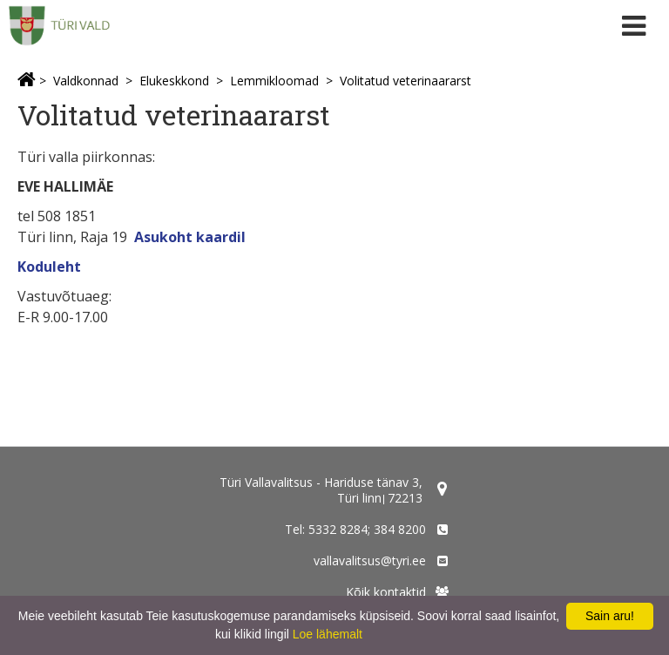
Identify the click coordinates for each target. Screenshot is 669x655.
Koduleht (49, 266)
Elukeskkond (174, 80)
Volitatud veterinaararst (405, 80)
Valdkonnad (85, 80)
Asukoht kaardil (190, 236)
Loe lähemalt (327, 634)
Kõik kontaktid (386, 592)
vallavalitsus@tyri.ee (370, 560)
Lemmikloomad (274, 80)
